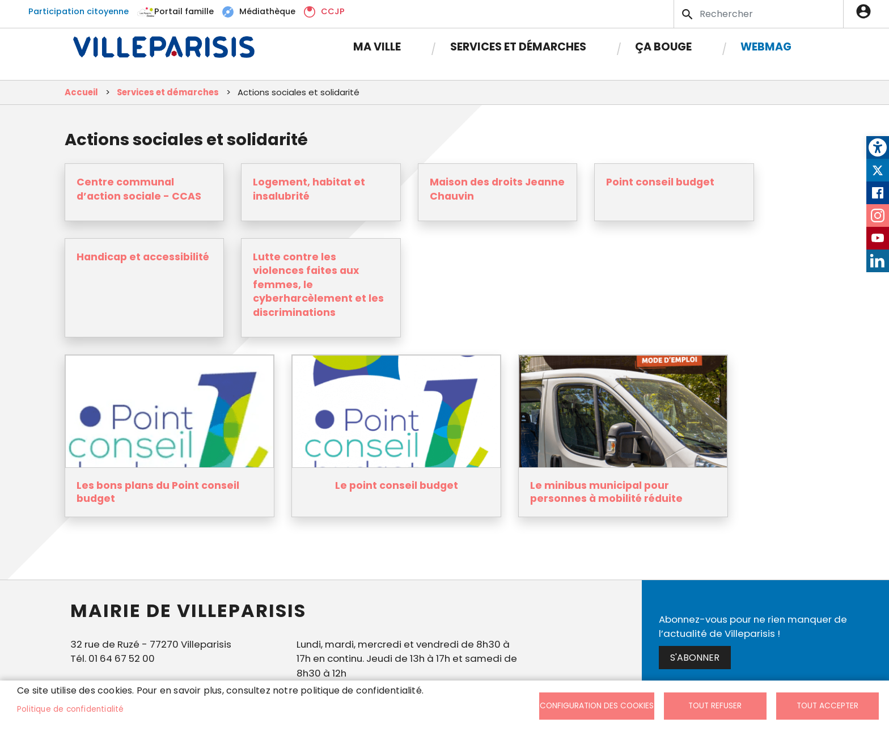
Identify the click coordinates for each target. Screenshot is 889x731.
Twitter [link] (877, 170)
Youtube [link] (877, 238)
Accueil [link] (81, 92)
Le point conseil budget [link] (396, 485)
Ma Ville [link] (377, 46)
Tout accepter (827, 705)
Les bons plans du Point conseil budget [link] (158, 492)
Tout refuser (715, 705)
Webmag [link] (765, 46)
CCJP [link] (333, 11)
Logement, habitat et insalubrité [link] (309, 189)
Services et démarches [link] (518, 46)
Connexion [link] (866, 11)
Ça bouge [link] (663, 46)
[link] (877, 147)
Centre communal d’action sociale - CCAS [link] (139, 189)
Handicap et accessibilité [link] (143, 257)
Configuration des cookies (597, 705)
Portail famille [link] (184, 11)
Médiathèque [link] (267, 11)
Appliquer (688, 14)
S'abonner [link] (694, 657)
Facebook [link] (877, 192)
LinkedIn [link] (877, 261)
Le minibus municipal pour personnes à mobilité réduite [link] (606, 492)
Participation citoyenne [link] (78, 11)
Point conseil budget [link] (660, 182)
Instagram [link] (877, 215)
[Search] (759, 14)
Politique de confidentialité (70, 709)
